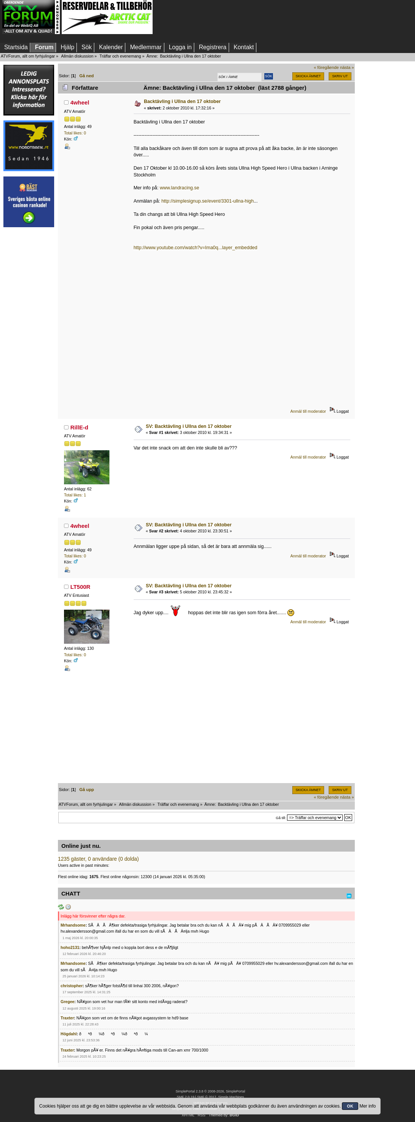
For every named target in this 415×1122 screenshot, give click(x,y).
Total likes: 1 (75, 495)
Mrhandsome (73, 925)
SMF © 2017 (206, 1097)
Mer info (367, 1106)
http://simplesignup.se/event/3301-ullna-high (207, 201)
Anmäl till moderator (308, 411)
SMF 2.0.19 (185, 1097)
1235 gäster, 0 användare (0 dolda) (98, 859)
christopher (72, 985)
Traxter (67, 1018)
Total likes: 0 (75, 133)
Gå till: (281, 818)
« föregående (326, 67)
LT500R (80, 587)
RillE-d (79, 427)
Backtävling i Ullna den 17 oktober (182, 101)
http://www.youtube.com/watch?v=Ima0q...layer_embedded (195, 247)
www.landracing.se (179, 187)
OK (350, 1106)
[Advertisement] (28, 345)
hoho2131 (70, 947)
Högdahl (68, 1033)
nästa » (347, 67)
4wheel (79, 102)
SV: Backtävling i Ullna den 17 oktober (189, 426)
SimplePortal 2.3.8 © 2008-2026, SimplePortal (210, 1091)
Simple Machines (231, 1097)
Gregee (68, 1001)
